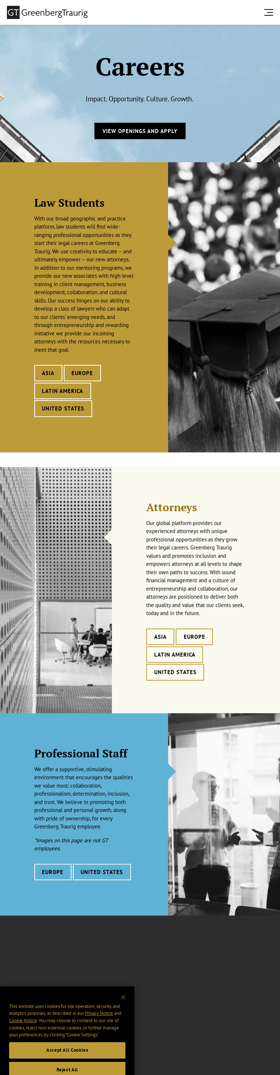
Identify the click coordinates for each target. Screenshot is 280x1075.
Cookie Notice (23, 1030)
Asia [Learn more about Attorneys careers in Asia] (160, 649)
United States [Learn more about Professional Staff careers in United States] (102, 882)
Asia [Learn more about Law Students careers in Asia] (48, 373)
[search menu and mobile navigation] (270, 12)
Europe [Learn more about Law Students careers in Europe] (82, 373)
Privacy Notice (99, 1022)
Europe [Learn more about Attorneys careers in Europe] (194, 649)
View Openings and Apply (140, 130)
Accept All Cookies (67, 1059)
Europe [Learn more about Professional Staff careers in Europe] (52, 882)
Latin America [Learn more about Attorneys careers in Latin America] (174, 667)
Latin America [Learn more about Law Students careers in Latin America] (62, 390)
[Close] (123, 1006)
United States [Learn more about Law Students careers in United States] (63, 408)
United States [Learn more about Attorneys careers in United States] (175, 685)
